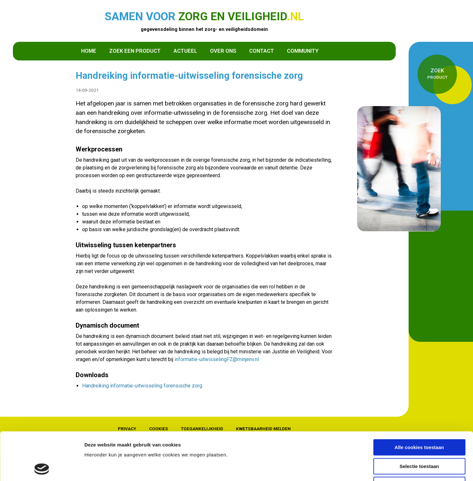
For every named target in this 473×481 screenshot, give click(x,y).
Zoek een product (135, 51)
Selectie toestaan (419, 421)
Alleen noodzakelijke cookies (419, 440)
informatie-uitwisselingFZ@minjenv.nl (217, 359)
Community (302, 51)
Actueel (185, 51)
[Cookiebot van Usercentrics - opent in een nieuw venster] (42, 468)
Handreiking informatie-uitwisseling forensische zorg (142, 386)
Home (88, 51)
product (437, 73)
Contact (261, 51)
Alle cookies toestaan (419, 402)
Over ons (223, 51)
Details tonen (348, 468)
